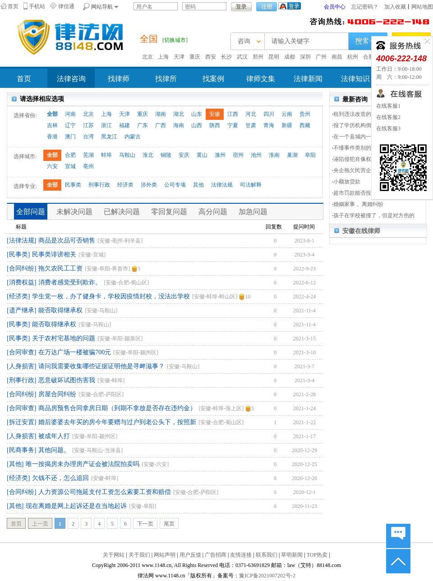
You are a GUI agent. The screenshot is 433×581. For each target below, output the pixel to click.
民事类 (73, 185)
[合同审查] (21, 352)
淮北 (148, 155)
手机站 (37, 6)
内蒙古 (132, 136)
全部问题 (30, 211)
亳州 (88, 166)
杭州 (352, 57)
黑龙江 (109, 136)
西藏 (304, 125)
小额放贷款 (346, 181)
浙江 (106, 125)
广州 (321, 57)
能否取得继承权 (60, 310)
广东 (142, 125)
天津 (179, 57)
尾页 (169, 524)
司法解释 (251, 185)
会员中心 (334, 7)
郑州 (258, 57)
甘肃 (250, 125)
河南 (70, 114)
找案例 (213, 78)
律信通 (66, 6)
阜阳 (310, 155)
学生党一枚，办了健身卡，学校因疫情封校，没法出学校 (111, 296)
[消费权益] (21, 282)
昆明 (273, 57)
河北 (250, 114)
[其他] (15, 464)
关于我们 (139, 555)
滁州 (220, 155)
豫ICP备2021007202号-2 (267, 575)
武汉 (242, 57)
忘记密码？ (364, 7)
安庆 (184, 155)
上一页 (40, 524)
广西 (160, 125)
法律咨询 (71, 78)
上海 (163, 57)
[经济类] (18, 296)
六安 (52, 166)
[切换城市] (175, 40)
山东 (196, 114)
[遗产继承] (21, 310)
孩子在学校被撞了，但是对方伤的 (374, 215)
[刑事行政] (21, 380)
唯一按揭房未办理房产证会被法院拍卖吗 (82, 464)
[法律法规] (21, 240)
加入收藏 (395, 7)
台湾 (88, 136)
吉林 (52, 125)
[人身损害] (21, 366)
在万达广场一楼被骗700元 (74, 352)
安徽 (214, 114)
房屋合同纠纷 (57, 394)
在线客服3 (388, 128)
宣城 (70, 166)
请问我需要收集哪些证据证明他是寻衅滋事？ (101, 366)
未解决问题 (74, 211)
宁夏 (232, 125)
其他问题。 (54, 450)
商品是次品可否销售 (66, 240)
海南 (178, 125)
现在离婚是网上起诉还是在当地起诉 (76, 506)
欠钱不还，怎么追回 (60, 478)
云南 (286, 114)
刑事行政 (99, 185)
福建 (124, 125)
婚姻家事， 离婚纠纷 (358, 204)
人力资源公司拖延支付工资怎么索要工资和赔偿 (104, 492)
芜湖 (88, 155)
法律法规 (222, 185)
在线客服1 (388, 106)
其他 (198, 185)
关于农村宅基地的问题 (63, 338)
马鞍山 (127, 155)
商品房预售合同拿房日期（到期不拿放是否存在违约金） (117, 408)
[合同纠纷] (21, 268)
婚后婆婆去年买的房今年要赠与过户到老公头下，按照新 (117, 422)
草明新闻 (292, 555)
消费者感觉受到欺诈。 (69, 282)
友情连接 (241, 555)
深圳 (305, 57)
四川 (268, 114)
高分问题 (212, 211)
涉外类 (149, 185)
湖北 (178, 114)
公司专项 (175, 185)
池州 (256, 155)
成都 (289, 57)
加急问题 (253, 211)
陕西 (214, 125)
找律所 (166, 78)
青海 (268, 125)
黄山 (202, 155)
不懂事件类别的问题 (357, 148)
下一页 (145, 524)
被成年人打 (54, 436)
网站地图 (422, 7)
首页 (13, 6)
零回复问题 (169, 211)
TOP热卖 (317, 555)
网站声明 (164, 555)
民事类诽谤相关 (54, 254)
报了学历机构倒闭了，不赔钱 (368, 125)
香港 (52, 136)
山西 (196, 125)
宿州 (238, 155)
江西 (232, 114)
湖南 (160, 114)
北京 (147, 57)
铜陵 (166, 155)
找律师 (118, 78)
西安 (210, 57)
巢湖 (292, 155)
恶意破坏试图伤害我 (66, 380)
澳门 (70, 136)
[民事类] (18, 254)
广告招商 (215, 555)
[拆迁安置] (21, 422)
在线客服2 (388, 117)
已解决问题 (122, 211)
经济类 (125, 185)
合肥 (368, 57)
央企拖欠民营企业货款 (360, 170)
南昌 (337, 57)
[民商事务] (21, 450)
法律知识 (355, 78)
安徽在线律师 (361, 231)
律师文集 (260, 78)
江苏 (88, 125)
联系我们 (266, 555)
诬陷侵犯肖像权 (352, 159)
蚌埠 (106, 155)
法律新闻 (308, 78)
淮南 (274, 155)
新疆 (286, 125)
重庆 (194, 57)
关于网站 (113, 555)
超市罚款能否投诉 (355, 193)
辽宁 (70, 125)
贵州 (304, 114)
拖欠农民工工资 (60, 268)
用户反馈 (190, 555)
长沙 (226, 57)
